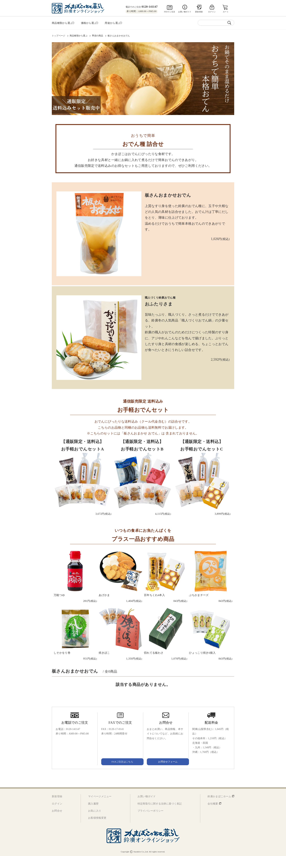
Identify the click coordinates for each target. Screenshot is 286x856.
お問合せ (57, 810)
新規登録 (199, 12)
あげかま (104, 594)
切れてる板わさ (153, 651)
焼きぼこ (104, 651)
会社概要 (213, 802)
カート (226, 12)
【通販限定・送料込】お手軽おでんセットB (142, 444)
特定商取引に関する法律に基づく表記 (160, 802)
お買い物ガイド (184, 12)
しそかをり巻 (62, 651)
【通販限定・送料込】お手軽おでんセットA (82, 444)
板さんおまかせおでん (119, 34)
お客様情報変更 (97, 817)
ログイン (57, 802)
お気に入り (94, 810)
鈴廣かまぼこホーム (219, 795)
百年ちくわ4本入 (154, 594)
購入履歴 (93, 802)
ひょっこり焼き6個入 (202, 651)
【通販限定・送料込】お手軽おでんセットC (201, 444)
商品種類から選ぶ (79, 34)
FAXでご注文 (169, 12)
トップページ (58, 34)
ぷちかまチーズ (198, 594)
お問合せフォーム (165, 760)
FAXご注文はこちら (120, 760)
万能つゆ (59, 594)
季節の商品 (97, 34)
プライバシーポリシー (151, 810)
